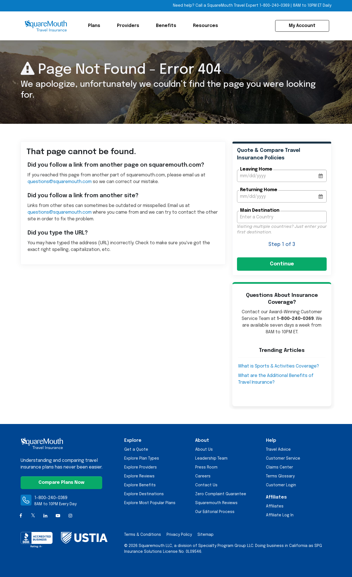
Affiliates (274, 506)
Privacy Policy (179, 535)
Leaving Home (256, 169)
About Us (204, 450)
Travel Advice (278, 450)
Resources (205, 25)
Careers (203, 476)
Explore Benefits (140, 485)
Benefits (166, 25)
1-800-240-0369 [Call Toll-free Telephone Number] (275, 6)
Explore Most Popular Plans (149, 503)
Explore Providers (140, 467)
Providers (128, 25)
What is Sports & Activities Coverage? (278, 366)
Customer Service (283, 458)
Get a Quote (136, 450)
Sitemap (205, 535)
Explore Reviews (139, 476)
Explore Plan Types (141, 458)
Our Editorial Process (214, 512)
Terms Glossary (280, 476)
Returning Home (258, 190)
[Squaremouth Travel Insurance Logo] (46, 25)
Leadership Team (211, 458)
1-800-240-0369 (50, 497)
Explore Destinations (144, 494)
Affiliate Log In (280, 515)
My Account (302, 25)
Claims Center (279, 467)
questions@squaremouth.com (60, 181)
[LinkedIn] (45, 516)
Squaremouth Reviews (216, 503)
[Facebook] (21, 516)
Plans (94, 25)
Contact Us (206, 485)
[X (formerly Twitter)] (33, 516)
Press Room (206, 467)
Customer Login (281, 485)
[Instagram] (70, 516)
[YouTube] (58, 516)
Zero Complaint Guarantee (220, 494)
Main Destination (259, 210)
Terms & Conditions (142, 535)
